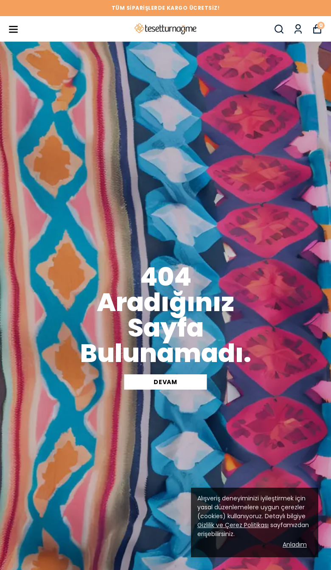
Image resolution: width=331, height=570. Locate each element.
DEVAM (165, 382)
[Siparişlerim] (298, 29)
